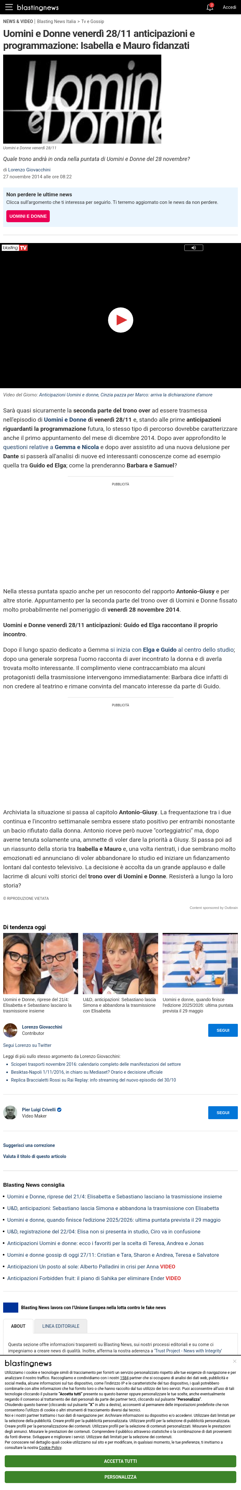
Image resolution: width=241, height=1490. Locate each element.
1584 (124, 1378)
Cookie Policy (50, 1447)
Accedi (229, 7)
